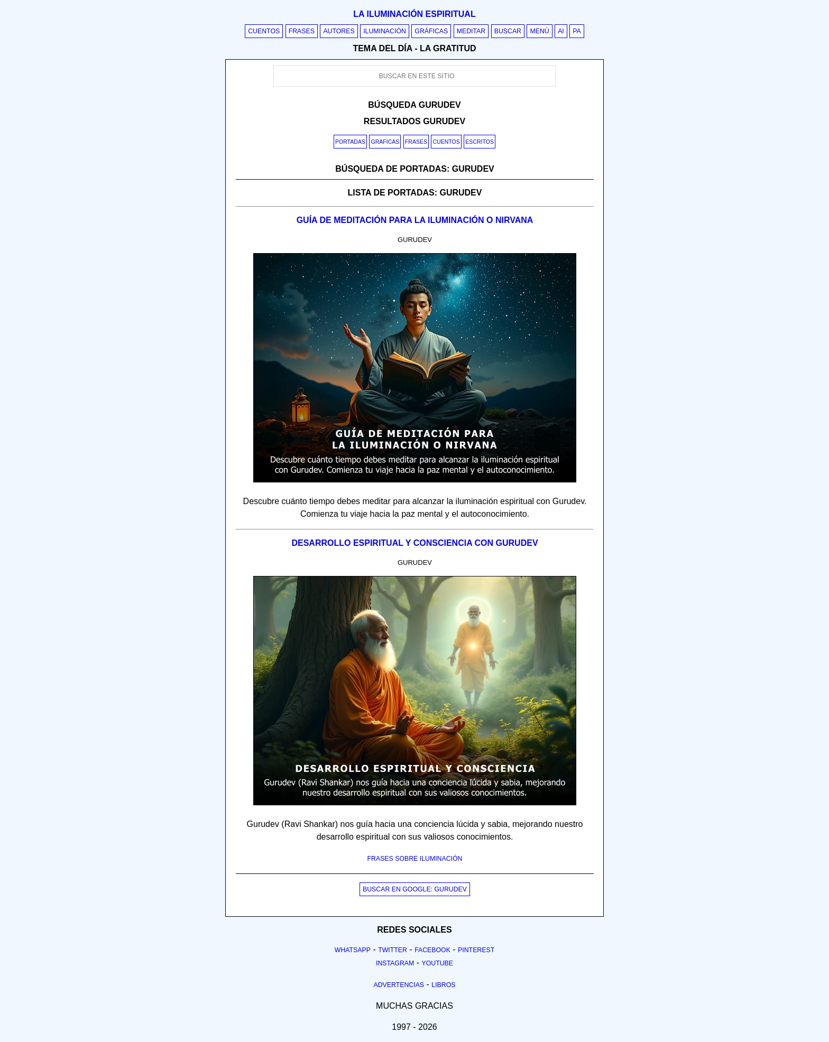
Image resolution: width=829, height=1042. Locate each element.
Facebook (432, 950)
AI (561, 31)
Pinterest (476, 950)
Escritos (479, 141)
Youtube (437, 963)
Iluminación (384, 31)
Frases (302, 31)
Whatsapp (353, 950)
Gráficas (431, 31)
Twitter (392, 950)
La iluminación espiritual (414, 14)
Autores (338, 31)
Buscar (507, 31)
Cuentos (264, 31)
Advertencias (399, 985)
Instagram (395, 963)
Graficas (385, 141)
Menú (539, 31)
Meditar (471, 31)
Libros (443, 985)
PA (577, 31)
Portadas (350, 141)
